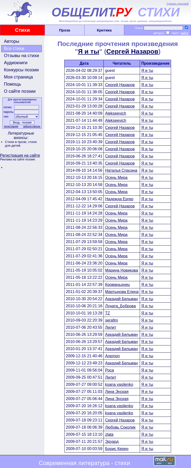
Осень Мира (116, 177)
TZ (107, 313)
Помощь (12, 84)
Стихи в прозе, (16, 142)
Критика (104, 30)
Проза (64, 30)
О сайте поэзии (19, 91)
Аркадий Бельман (121, 299)
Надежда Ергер (119, 199)
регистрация (11, 126)
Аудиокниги (15, 62)
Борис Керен (116, 449)
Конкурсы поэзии (21, 69)
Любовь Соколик (120, 427)
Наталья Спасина (121, 170)
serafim (111, 320)
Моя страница (18, 77)
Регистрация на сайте (20, 155)
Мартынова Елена (122, 292)
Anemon (112, 356)
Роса (109, 370)
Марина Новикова (121, 270)
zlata (109, 434)
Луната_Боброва (120, 306)
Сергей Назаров (132, 51)
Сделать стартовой (178, 3)
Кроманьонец (117, 284)
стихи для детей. (21, 143)
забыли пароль (31, 126)
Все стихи (14, 48)
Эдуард (112, 441)
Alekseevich (115, 113)
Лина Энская (116, 392)
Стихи (22, 30)
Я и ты (88, 51)
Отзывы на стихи (21, 55)
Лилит (110, 327)
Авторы (11, 41)
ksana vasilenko (119, 384)
